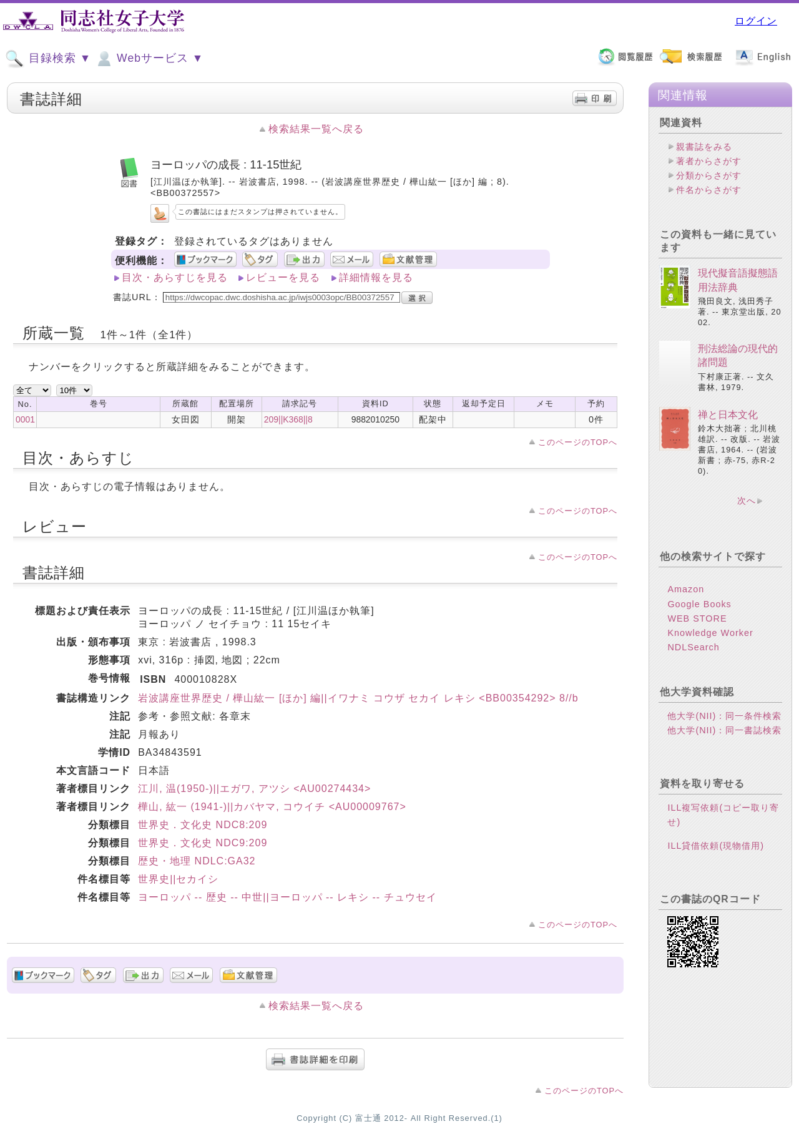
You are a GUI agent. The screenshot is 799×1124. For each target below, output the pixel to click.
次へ (746, 501)
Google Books (699, 604)
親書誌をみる (704, 147)
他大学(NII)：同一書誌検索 (724, 730)
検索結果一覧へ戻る (316, 129)
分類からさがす (709, 175)
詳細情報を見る (376, 277)
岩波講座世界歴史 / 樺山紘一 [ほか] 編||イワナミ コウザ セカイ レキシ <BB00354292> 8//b (358, 698)
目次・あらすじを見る (175, 277)
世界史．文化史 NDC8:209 (202, 824)
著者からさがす (709, 161)
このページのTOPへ (577, 442)
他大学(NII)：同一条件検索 (724, 716)
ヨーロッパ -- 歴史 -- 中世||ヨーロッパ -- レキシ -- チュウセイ (287, 897)
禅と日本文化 (728, 414)
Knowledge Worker (710, 633)
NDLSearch (693, 647)
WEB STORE (697, 618)
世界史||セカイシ (178, 879)
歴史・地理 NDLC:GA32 (196, 861)
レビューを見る (283, 277)
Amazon (685, 589)
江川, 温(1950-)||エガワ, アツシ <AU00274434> (254, 788)
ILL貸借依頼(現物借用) (715, 846)
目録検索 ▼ (48, 58)
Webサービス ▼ (148, 58)
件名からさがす (709, 190)
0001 (25, 419)
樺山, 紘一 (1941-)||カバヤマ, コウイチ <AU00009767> (272, 806)
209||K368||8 (288, 419)
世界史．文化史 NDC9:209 (202, 843)
